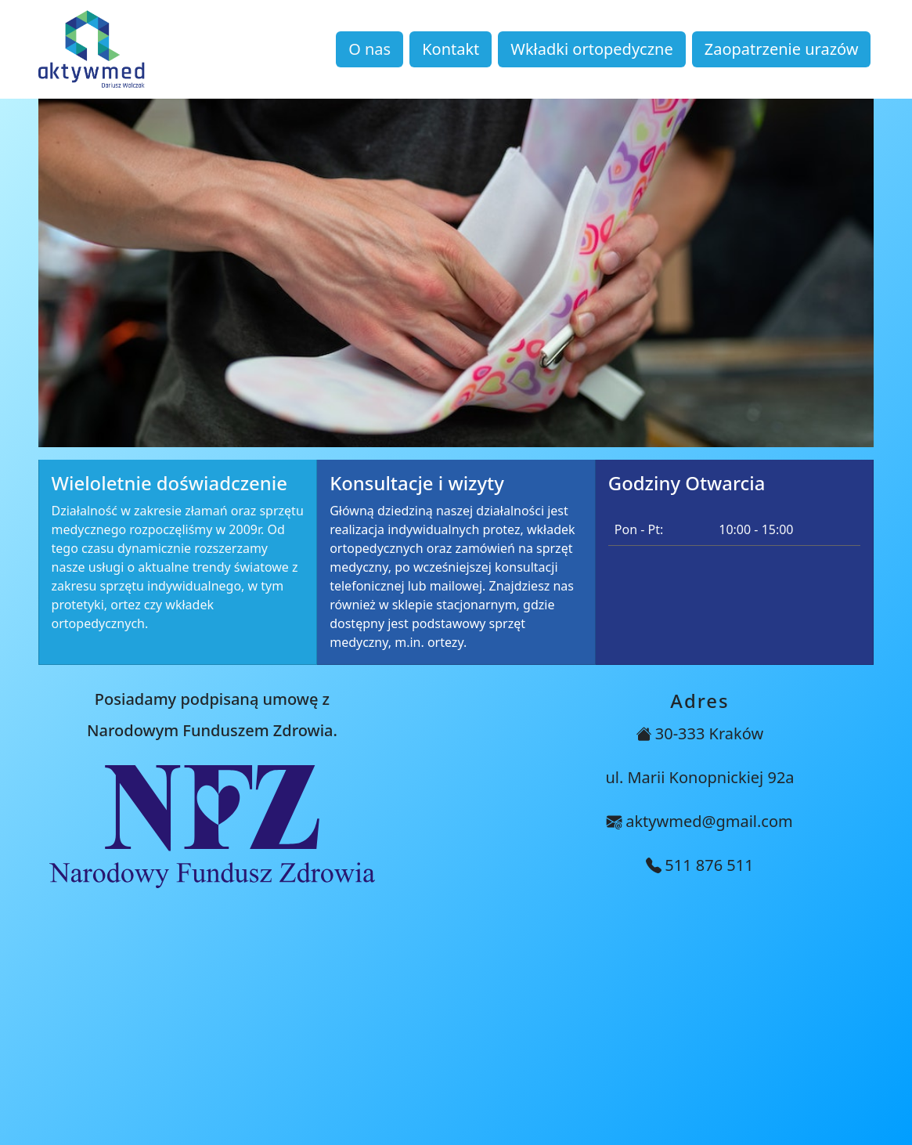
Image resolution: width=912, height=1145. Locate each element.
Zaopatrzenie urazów (782, 49)
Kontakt (450, 49)
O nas (369, 49)
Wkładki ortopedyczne (591, 49)
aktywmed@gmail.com (709, 821)
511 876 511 (709, 865)
